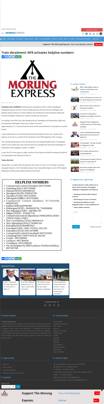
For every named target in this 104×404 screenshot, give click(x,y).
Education (56, 342)
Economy (56, 338)
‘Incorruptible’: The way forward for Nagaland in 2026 (90, 144)
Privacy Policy (7, 367)
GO (18, 387)
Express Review (58, 352)
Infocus (96, 39)
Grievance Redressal (9, 370)
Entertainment (45, 39)
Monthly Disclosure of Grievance (13, 373)
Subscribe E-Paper (91, 30)
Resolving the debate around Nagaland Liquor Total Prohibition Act (85, 203)
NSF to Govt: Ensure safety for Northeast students (90, 107)
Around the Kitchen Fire (60, 324)
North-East (29, 39)
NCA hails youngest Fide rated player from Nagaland (90, 168)
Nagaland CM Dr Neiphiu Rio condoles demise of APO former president (90, 124)
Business (56, 328)
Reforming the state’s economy (84, 199)
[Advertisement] (52, 13)
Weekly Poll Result (95, 227)
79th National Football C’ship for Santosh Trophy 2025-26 (91, 160)
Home (4, 39)
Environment (57, 349)
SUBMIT (76, 227)
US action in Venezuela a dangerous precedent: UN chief (90, 115)
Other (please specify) (81, 207)
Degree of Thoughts (60, 331)
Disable (55, 335)
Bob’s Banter (57, 326)
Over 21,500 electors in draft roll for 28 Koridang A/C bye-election (90, 99)
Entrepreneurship (59, 347)
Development (57, 333)
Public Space (63, 39)
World (54, 39)
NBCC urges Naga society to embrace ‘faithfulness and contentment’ (89, 89)
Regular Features (84, 39)
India (36, 39)
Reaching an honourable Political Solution (84, 195)
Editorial (19, 39)
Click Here (98, 44)
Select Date (5, 383)
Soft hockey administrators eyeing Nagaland (89, 152)
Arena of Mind (57, 321)
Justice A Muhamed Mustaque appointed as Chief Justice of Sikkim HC (90, 135)
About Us (6, 364)
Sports (72, 39)
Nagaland (11, 39)
